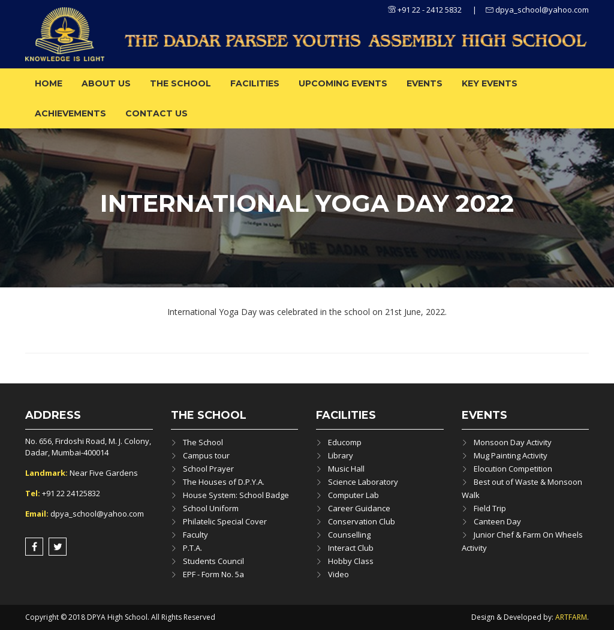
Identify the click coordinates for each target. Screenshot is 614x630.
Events (425, 83)
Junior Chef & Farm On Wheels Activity (522, 541)
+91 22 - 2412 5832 (425, 9)
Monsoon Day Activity (513, 442)
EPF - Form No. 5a (213, 574)
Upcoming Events (343, 83)
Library (340, 455)
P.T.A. (192, 547)
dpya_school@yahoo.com (537, 9)
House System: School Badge (236, 495)
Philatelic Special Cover (225, 521)
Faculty (195, 534)
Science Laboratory (363, 481)
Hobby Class (351, 561)
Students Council (213, 561)
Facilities (254, 83)
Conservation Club (361, 521)
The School (180, 83)
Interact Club (351, 547)
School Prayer (208, 468)
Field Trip (490, 508)
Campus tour (206, 455)
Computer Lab (353, 495)
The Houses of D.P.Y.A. (223, 481)
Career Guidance (359, 508)
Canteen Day (497, 521)
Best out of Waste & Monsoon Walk (522, 488)
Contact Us (156, 113)
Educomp (345, 442)
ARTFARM (571, 617)
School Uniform (211, 508)
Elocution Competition (513, 468)
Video (338, 574)
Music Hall (346, 468)
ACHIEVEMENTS (70, 113)
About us (106, 83)
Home (48, 83)
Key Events (489, 83)
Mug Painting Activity (510, 455)
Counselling (349, 534)
